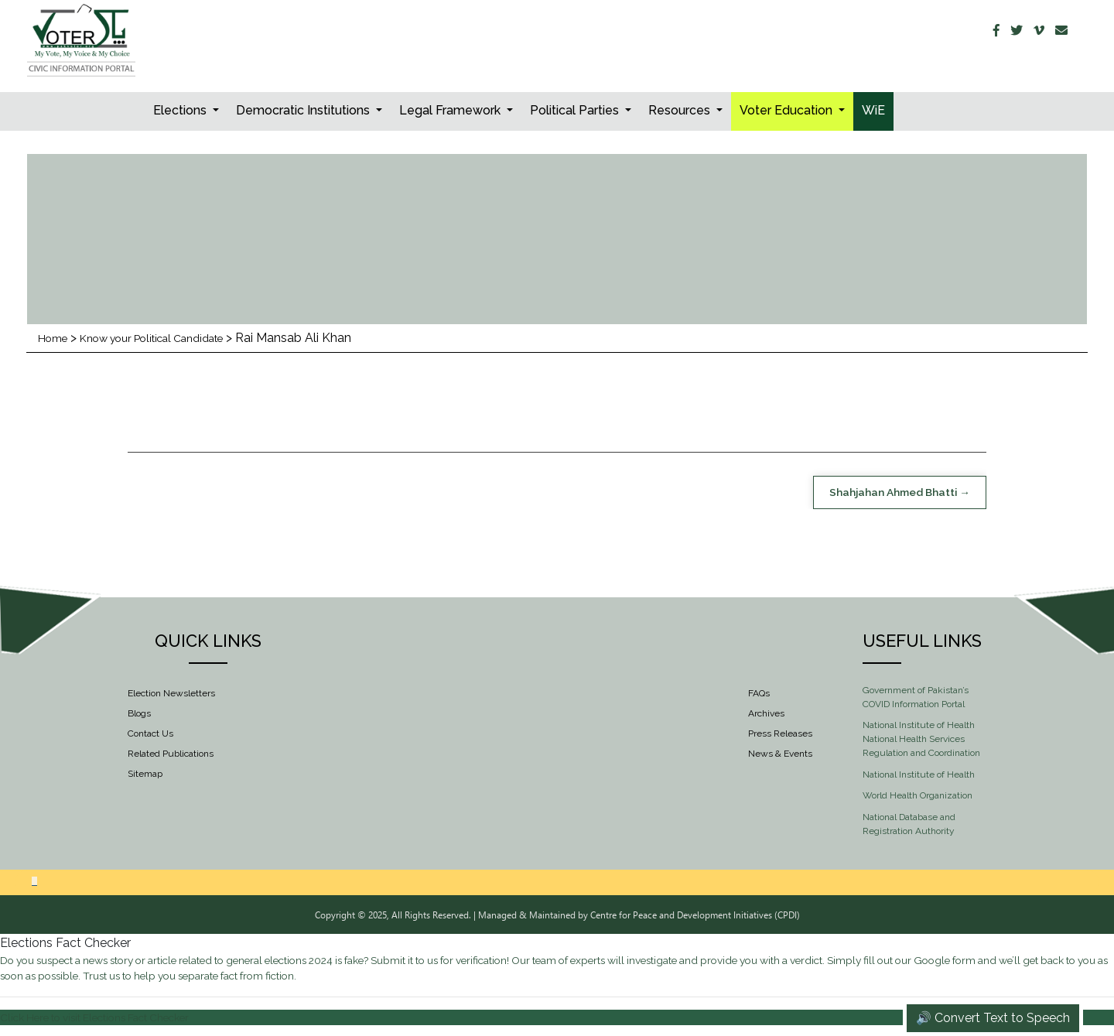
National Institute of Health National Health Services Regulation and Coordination (921, 742)
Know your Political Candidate (172, 337)
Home (55, 337)
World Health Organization (917, 798)
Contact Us (150, 735)
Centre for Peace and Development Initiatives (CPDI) (695, 917)
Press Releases (780, 735)
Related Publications (171, 756)
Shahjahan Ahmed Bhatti (878, 493)
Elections (181, 110)
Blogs (139, 715)
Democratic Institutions (304, 110)
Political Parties (576, 110)
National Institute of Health (919, 776)
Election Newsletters (171, 695)
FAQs (759, 695)
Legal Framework (451, 110)
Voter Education (788, 110)
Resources (680, 110)
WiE (873, 110)
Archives (766, 715)
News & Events (780, 756)
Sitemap (145, 776)
